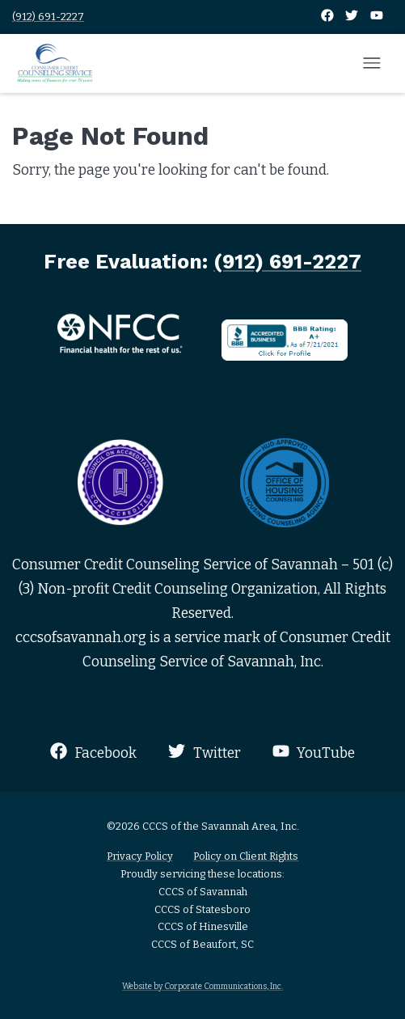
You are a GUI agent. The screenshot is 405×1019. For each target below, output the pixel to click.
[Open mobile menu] (371, 64)
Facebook (93, 751)
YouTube (313, 751)
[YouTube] (377, 17)
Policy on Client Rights (245, 856)
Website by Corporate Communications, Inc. (202, 986)
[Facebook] (329, 17)
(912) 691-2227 (48, 17)
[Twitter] (353, 17)
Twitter (204, 751)
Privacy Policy (140, 856)
